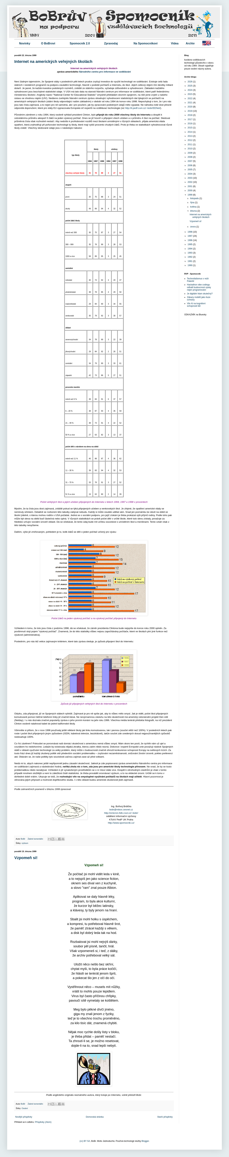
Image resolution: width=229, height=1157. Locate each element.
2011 (190, 144)
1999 (190, 195)
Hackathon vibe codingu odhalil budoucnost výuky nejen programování (199, 287)
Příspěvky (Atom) (43, 1122)
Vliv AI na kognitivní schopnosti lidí (196, 304)
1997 (190, 236)
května (193, 207)
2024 (190, 90)
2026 (190, 81)
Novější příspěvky (23, 1117)
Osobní (25, 1108)
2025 (190, 86)
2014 (190, 132)
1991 (190, 261)
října (192, 202)
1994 (190, 248)
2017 (190, 119)
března (193, 211)
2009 (190, 153)
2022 (190, 98)
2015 (190, 127)
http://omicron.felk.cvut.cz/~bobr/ (121, 813)
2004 (190, 174)
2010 (190, 148)
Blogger (145, 1141)
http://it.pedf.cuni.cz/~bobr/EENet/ (142, 108)
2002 (190, 182)
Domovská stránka (95, 1117)
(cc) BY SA (85, 1141)
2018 (190, 115)
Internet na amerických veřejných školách (53, 61)
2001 (190, 186)
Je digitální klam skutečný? (200, 293)
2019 (190, 111)
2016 (190, 123)
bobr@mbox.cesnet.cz (121, 809)
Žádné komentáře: (36, 839)
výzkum (25, 843)
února (193, 226)
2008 (190, 157)
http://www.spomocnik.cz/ (121, 822)
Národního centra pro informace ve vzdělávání (105, 71)
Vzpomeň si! (26, 857)
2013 (190, 136)
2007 (190, 161)
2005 (190, 169)
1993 (190, 253)
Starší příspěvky (165, 1117)
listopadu (194, 198)
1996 (190, 240)
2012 (190, 140)
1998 (190, 232)
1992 (190, 257)
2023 (190, 94)
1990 (190, 265)
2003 (190, 178)
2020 (190, 106)
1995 (190, 244)
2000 (190, 190)
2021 (190, 102)
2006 (190, 165)
